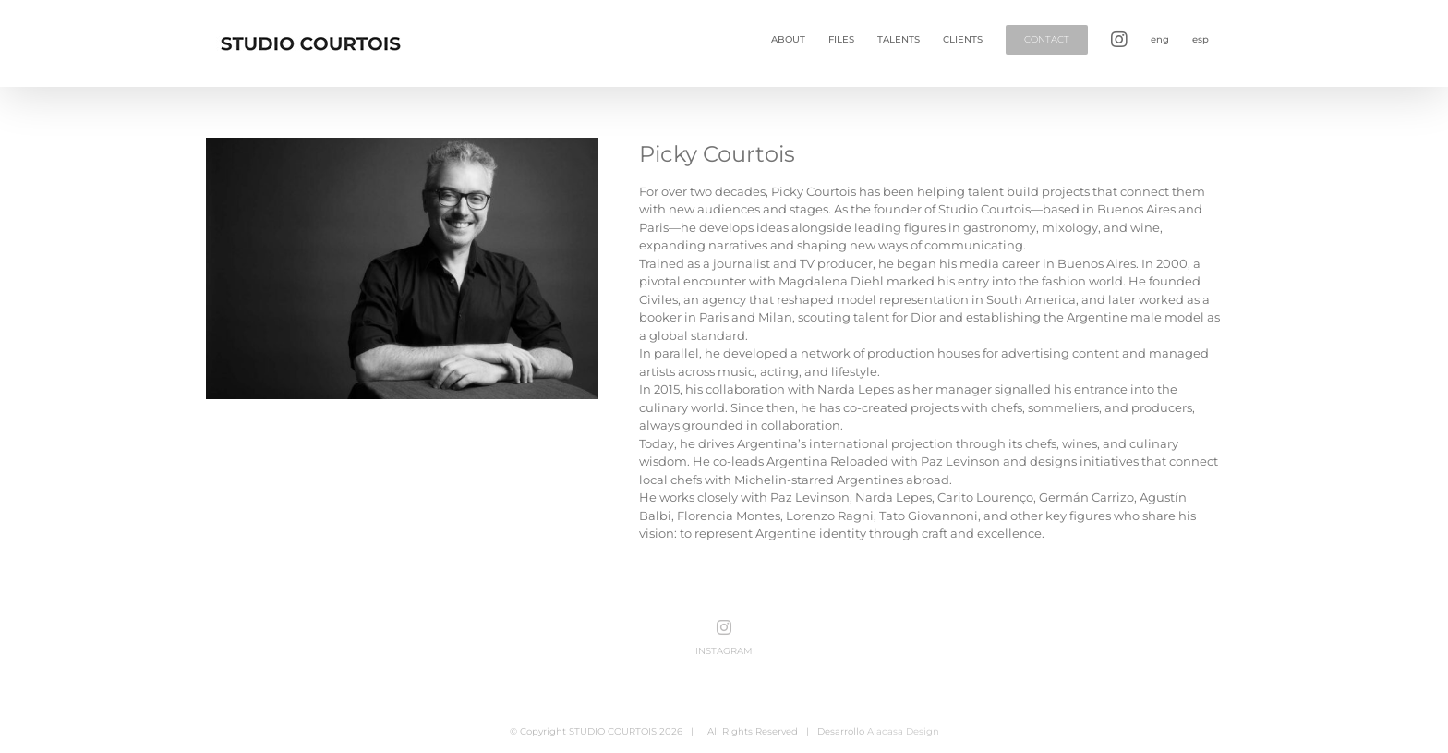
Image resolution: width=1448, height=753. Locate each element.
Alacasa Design (903, 731)
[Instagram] (724, 627)
